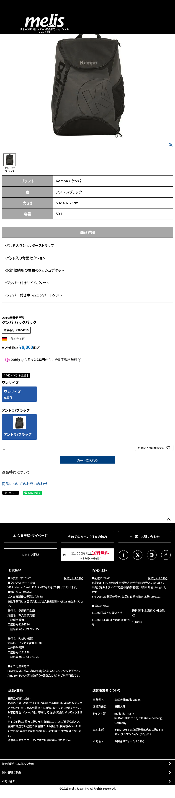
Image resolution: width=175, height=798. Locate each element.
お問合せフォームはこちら (129, 741)
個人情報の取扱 (11, 772)
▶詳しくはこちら (73, 578)
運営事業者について (106, 690)
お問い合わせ (10, 781)
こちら (55, 721)
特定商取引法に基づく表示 (18, 763)
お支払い (14, 570)
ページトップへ (168, 519)
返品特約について (16, 472)
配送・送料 (100, 570)
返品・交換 (15, 690)
